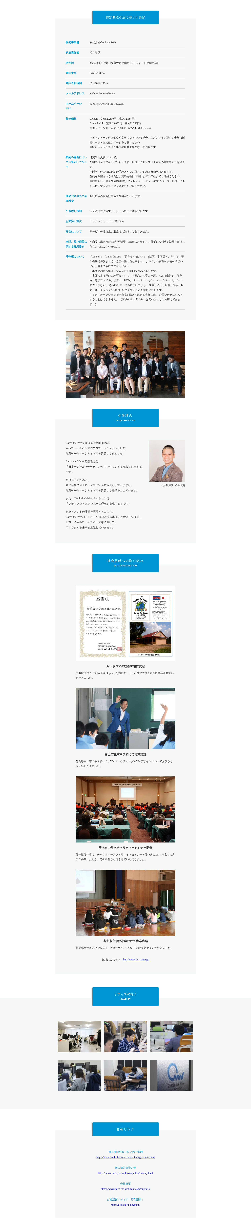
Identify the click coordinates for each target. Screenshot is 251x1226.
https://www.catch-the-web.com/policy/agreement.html (125, 1157)
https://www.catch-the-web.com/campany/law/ (125, 1189)
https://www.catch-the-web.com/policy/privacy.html (125, 1173)
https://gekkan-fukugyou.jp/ (125, 1204)
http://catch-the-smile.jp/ (136, 959)
